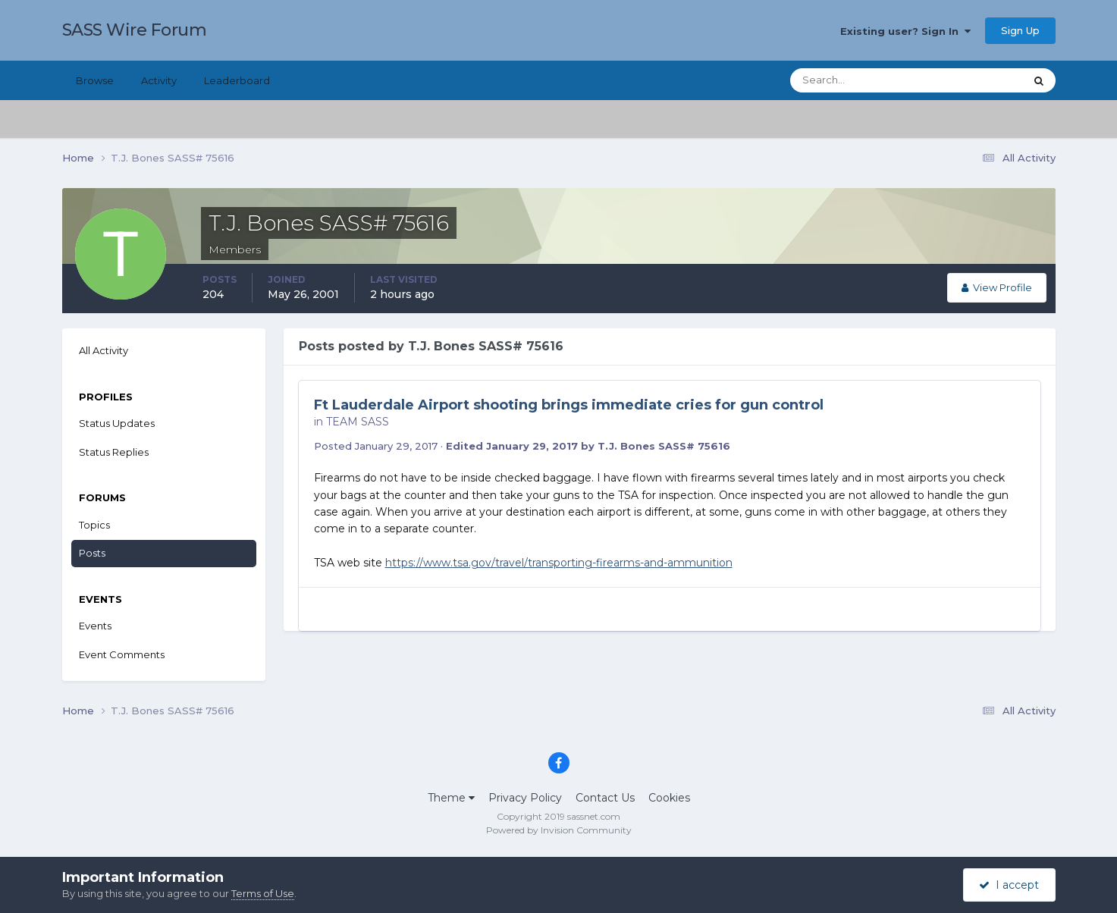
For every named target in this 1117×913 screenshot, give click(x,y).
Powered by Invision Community (559, 830)
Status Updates (117, 423)
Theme (451, 798)
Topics (94, 525)
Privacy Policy (525, 798)
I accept (1009, 885)
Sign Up (1020, 30)
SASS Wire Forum (134, 30)
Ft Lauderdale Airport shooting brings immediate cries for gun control (569, 405)
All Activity (103, 350)
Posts (92, 553)
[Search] (858, 80)
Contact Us (605, 798)
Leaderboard (237, 80)
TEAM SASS (357, 421)
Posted (376, 446)
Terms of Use (262, 893)
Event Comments (122, 654)
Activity (159, 80)
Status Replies (114, 452)
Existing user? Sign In (905, 31)
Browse (95, 80)
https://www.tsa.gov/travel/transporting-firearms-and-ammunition (559, 562)
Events (95, 626)
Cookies (669, 798)
